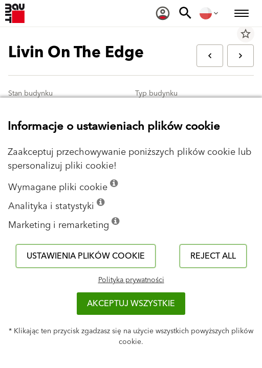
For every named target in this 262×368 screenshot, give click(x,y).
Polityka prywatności (131, 280)
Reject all (213, 256)
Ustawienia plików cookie (86, 256)
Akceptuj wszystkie (131, 303)
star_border (245, 34)
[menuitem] (162, 13)
